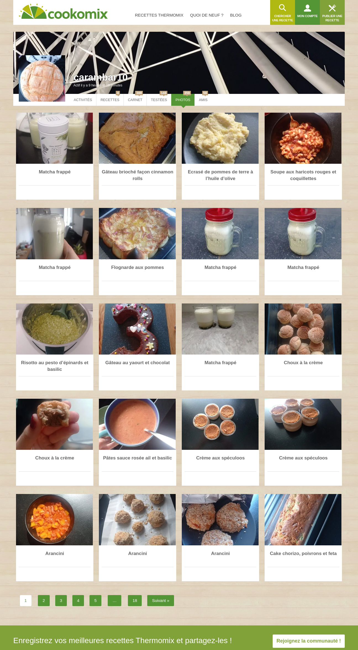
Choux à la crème (303, 362)
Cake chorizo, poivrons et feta (303, 553)
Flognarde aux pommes (137, 267)
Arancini (54, 553)
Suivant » (160, 600)
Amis (203, 98)
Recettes (110, 98)
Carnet (135, 98)
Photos (183, 98)
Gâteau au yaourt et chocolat (137, 362)
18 (135, 600)
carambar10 (100, 77)
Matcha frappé (54, 172)
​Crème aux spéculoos (220, 458)
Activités (83, 100)
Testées (159, 98)
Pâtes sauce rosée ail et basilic (137, 458)
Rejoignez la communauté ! (309, 641)
